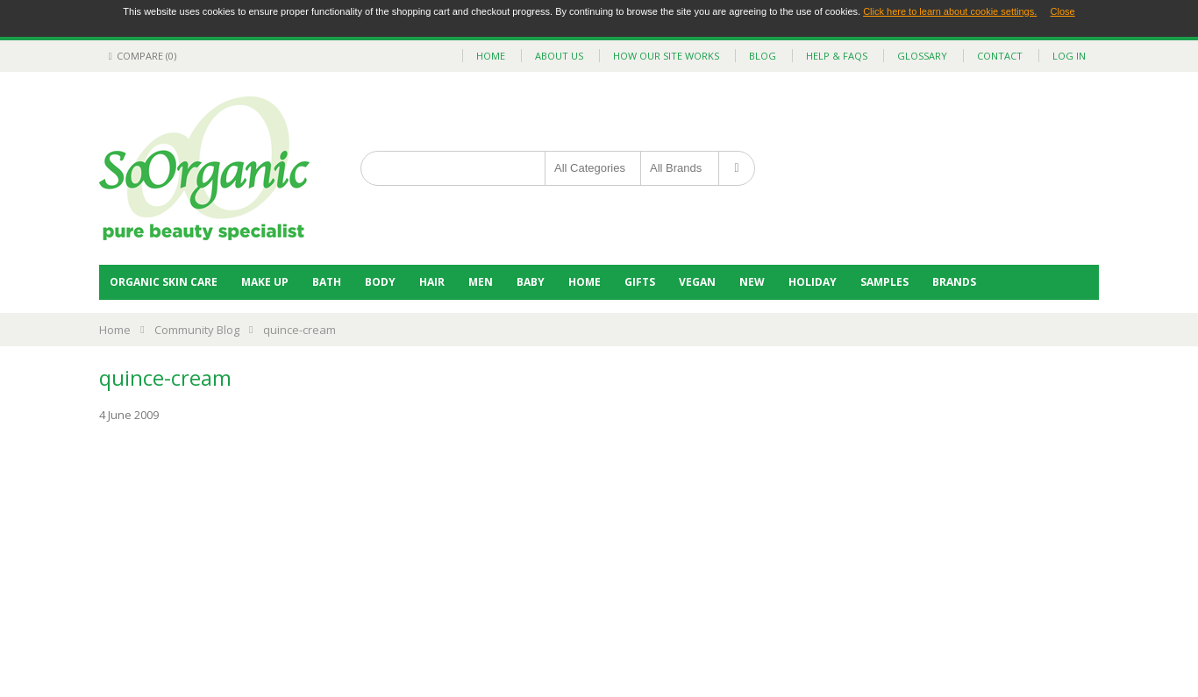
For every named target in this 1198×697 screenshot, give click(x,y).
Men (480, 281)
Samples (884, 281)
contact (1000, 55)
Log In (1069, 55)
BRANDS (954, 281)
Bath (326, 281)
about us (559, 55)
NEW (752, 281)
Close (1063, 11)
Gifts (639, 281)
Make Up (265, 281)
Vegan (697, 281)
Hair (432, 281)
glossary (922, 55)
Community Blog (196, 330)
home (490, 55)
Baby (531, 281)
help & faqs (836, 55)
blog (762, 55)
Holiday (812, 281)
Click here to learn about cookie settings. (950, 11)
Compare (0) (139, 55)
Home (584, 281)
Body (380, 281)
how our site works (666, 55)
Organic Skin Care (163, 281)
